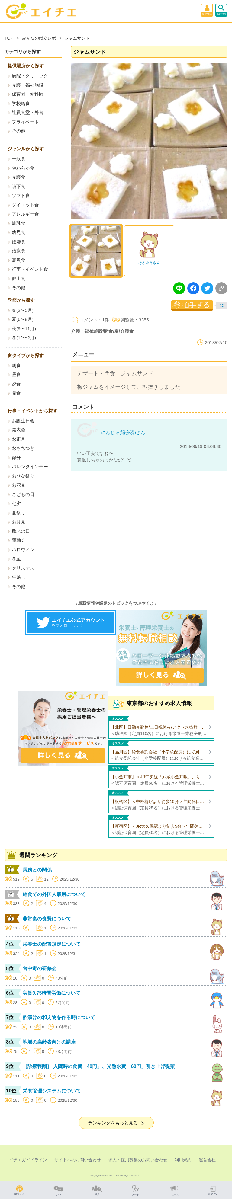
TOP (9, 38)
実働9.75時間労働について (51, 993)
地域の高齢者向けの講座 (49, 1041)
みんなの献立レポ (39, 38)
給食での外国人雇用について (54, 894)
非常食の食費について (47, 918)
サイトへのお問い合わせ (77, 1159)
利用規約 (183, 1159)
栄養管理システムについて (52, 1090)
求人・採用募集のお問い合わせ (137, 1159)
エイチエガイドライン (26, 1159)
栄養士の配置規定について (52, 944)
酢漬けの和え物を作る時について (59, 1017)
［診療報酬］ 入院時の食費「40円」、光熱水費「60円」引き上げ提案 (99, 1066)
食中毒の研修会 (39, 968)
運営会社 (207, 1159)
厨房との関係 (37, 869)
